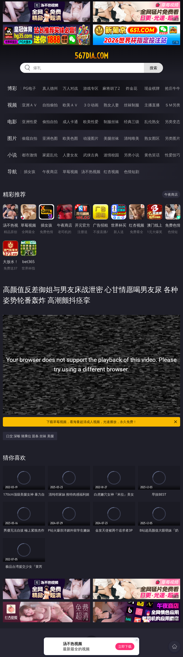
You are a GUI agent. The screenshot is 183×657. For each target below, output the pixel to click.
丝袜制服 (131, 105)
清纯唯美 (131, 138)
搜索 (153, 67)
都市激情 (29, 155)
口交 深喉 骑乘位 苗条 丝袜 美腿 (30, 436)
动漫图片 (90, 138)
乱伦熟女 (152, 121)
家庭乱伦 (50, 155)
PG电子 (29, 88)
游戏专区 (90, 88)
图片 (12, 138)
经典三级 (131, 121)
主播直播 (152, 105)
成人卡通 (70, 121)
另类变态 (172, 121)
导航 (12, 171)
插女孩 (29, 171)
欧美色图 (70, 138)
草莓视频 (70, 171)
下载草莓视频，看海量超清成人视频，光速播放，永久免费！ (112, 422)
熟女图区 (152, 138)
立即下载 (125, 646)
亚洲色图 (50, 138)
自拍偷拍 (50, 105)
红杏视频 (111, 171)
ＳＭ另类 (172, 105)
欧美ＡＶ (70, 105)
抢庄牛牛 (172, 88)
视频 (12, 105)
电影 (12, 121)
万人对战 (70, 88)
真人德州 (50, 88)
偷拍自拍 (50, 121)
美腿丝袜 (111, 138)
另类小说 (131, 155)
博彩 (12, 88)
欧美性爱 (90, 121)
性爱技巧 (172, 155)
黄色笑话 (152, 155)
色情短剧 (131, 171)
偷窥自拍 (29, 138)
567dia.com (91, 55)
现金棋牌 (152, 88)
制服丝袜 (111, 121)
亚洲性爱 (29, 121)
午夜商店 (50, 171)
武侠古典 (90, 155)
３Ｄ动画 (90, 105)
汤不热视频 (90, 171)
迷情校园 (111, 155)
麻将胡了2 (111, 88)
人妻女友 (70, 155)
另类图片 (172, 138)
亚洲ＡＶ (29, 105)
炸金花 (131, 88)
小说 (12, 155)
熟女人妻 (111, 105)
